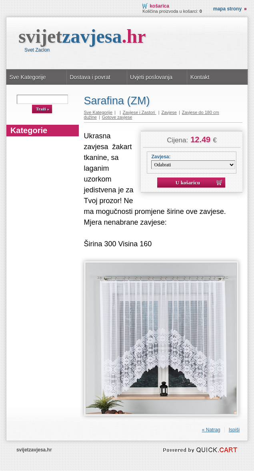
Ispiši (234, 430)
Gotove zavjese (117, 117)
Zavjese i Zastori (139, 112)
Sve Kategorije (27, 77)
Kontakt (200, 77)
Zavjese (169, 112)
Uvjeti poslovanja (151, 77)
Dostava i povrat (90, 77)
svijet (82, 36)
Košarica (159, 6)
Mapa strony (227, 9)
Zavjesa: (160, 157)
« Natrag (211, 430)
